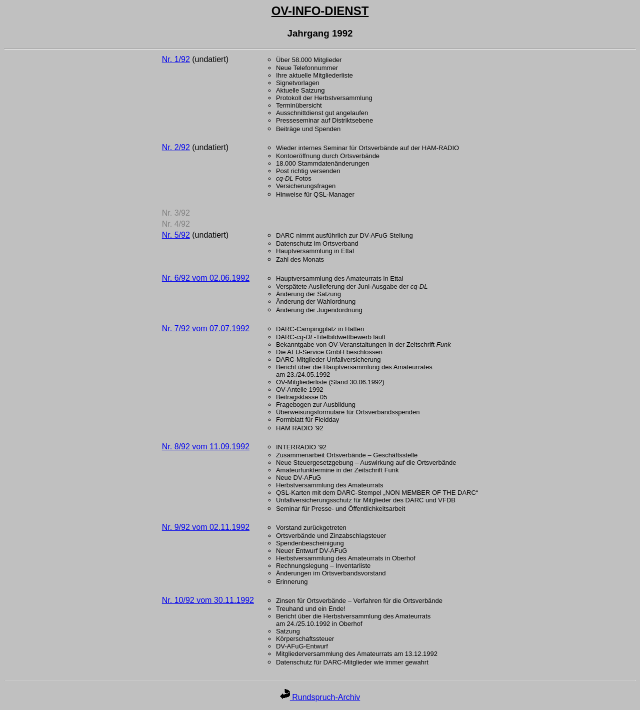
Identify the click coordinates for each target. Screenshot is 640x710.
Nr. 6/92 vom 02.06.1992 (206, 278)
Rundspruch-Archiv (320, 697)
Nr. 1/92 (176, 59)
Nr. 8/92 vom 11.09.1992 (206, 446)
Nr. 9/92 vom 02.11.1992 (206, 527)
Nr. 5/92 (176, 235)
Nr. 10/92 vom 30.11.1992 (208, 600)
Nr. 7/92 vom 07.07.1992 (206, 328)
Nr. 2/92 (176, 147)
